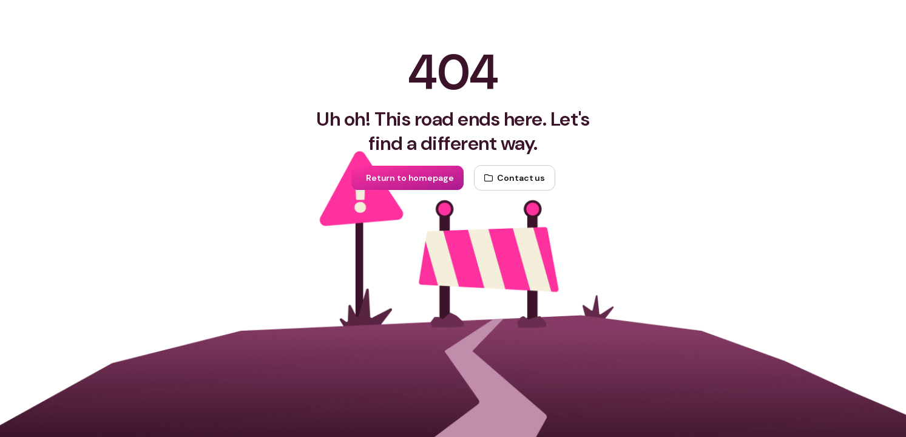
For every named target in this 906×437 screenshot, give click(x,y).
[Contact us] (514, 178)
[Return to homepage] (407, 178)
